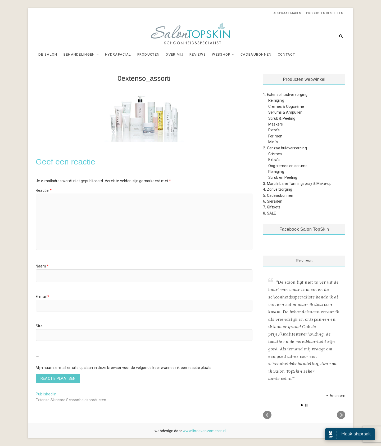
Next (341, 415)
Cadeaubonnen (256, 54)
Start (302, 405)
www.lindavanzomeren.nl (204, 431)
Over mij (174, 54)
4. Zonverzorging (277, 189)
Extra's (274, 160)
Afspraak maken (287, 13)
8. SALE (269, 213)
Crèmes (275, 154)
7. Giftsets (271, 207)
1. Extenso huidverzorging (285, 94)
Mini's (273, 142)
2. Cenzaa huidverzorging (285, 148)
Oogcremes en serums (287, 166)
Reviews (197, 54)
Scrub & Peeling (281, 118)
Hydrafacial (118, 54)
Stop (306, 405)
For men (275, 136)
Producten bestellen (324, 13)
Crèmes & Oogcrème (286, 106)
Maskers (275, 124)
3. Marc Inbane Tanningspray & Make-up (297, 183)
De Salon (47, 54)
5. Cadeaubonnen (278, 195)
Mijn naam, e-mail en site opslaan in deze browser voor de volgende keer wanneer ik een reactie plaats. (124, 367)
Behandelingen (79, 54)
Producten (148, 54)
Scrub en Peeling (282, 177)
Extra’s (274, 130)
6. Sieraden (272, 201)
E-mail (42, 297)
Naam (42, 266)
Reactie (44, 190)
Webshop (221, 54)
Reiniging (276, 100)
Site (39, 326)
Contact (286, 54)
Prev (267, 415)
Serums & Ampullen (285, 112)
